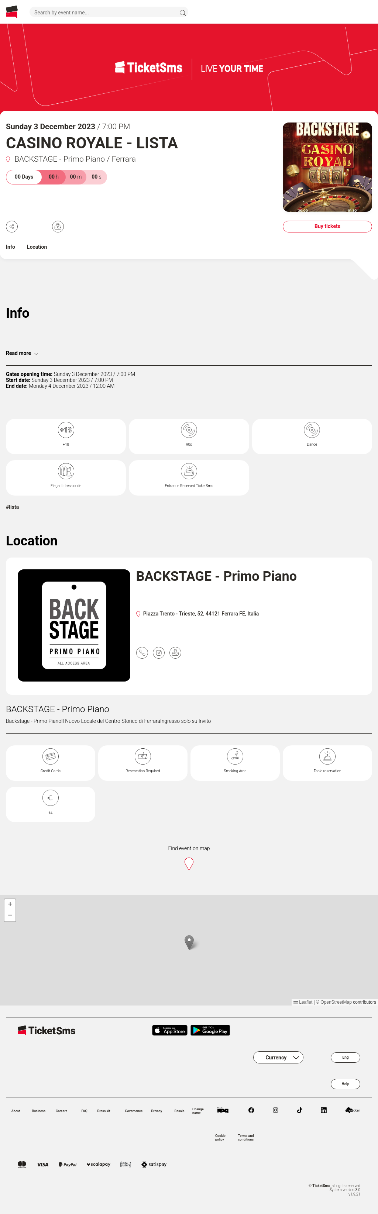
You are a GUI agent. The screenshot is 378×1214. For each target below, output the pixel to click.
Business (38, 1111)
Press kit (103, 1111)
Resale (180, 1111)
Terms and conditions (246, 1137)
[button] (189, 942)
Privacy (156, 1111)
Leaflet (302, 1002)
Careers (61, 1111)
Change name (198, 1111)
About (15, 1111)
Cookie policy (220, 1137)
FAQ (84, 1111)
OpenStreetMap (336, 1002)
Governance (133, 1111)
